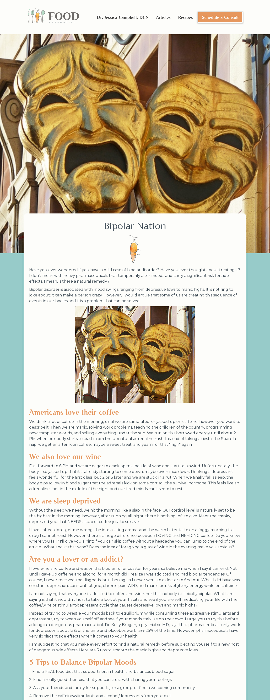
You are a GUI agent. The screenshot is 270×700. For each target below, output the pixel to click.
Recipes (185, 17)
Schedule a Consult (220, 17)
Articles (163, 17)
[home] (53, 17)
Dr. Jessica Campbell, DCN (123, 17)
